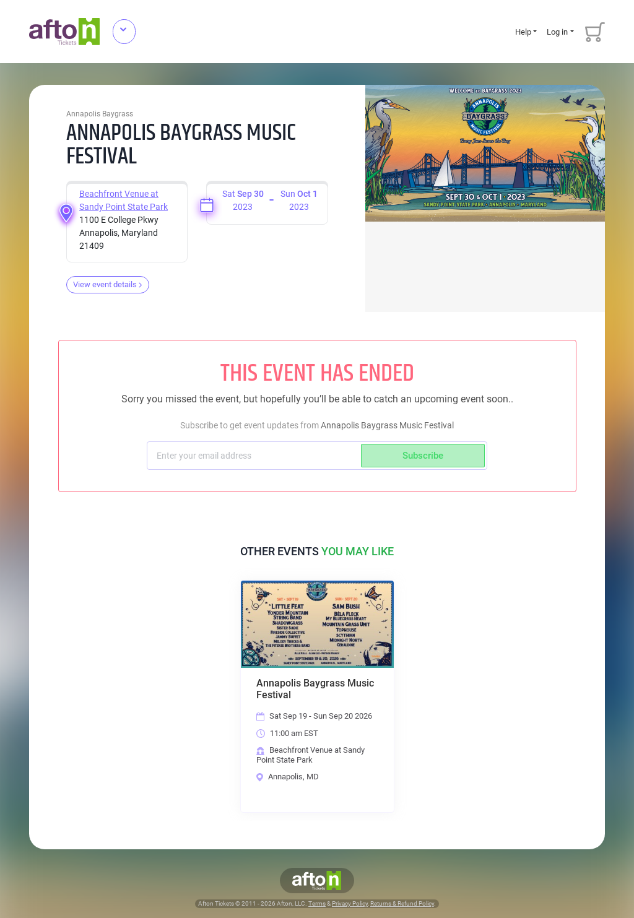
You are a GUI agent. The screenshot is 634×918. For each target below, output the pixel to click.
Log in (557, 32)
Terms (317, 903)
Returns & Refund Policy (402, 903)
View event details (107, 284)
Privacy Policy (350, 903)
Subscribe (422, 455)
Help (523, 32)
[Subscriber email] (255, 455)
